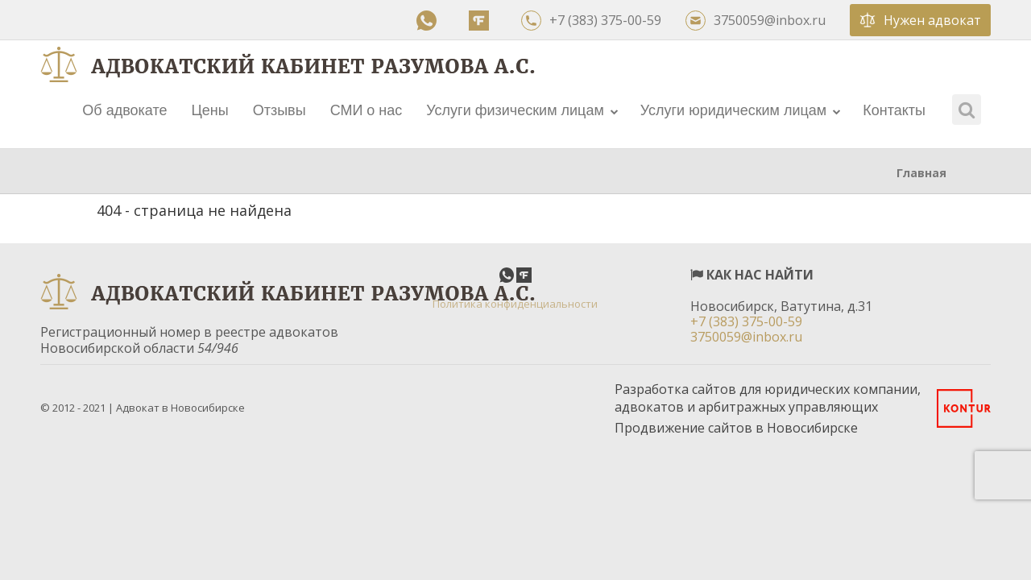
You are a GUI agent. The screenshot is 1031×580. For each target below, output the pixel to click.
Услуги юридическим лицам (740, 110)
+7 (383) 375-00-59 (591, 20)
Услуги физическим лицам (522, 110)
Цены (209, 110)
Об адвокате (124, 110)
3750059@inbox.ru (755, 20)
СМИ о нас (366, 110)
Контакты (894, 110)
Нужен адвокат (920, 20)
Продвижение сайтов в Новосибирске (736, 428)
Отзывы (279, 110)
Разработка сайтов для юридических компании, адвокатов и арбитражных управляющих (768, 398)
